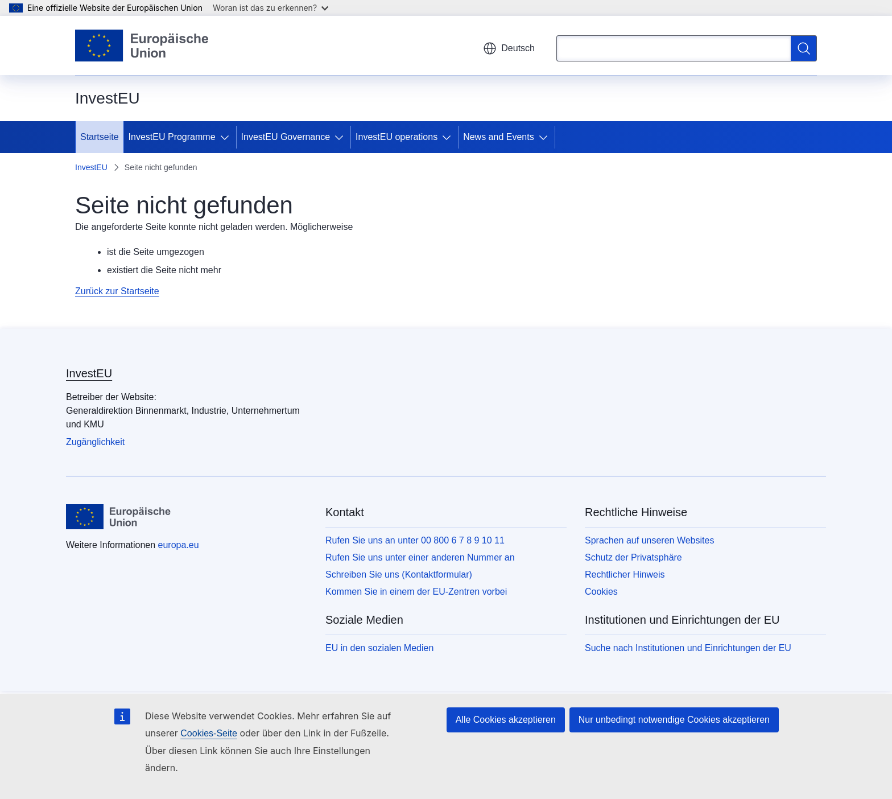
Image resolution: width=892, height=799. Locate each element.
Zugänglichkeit (95, 442)
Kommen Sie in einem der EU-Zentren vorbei (416, 591)
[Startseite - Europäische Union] (142, 45)
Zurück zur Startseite (117, 291)
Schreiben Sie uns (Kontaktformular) (398, 574)
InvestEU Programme (172, 137)
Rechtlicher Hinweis (625, 574)
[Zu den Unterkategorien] (227, 137)
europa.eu (178, 545)
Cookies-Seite (208, 733)
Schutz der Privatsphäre (633, 557)
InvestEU (91, 167)
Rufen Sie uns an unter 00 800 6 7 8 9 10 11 (415, 540)
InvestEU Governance (286, 137)
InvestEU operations (396, 137)
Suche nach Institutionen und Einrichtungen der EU (688, 648)
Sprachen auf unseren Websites (649, 540)
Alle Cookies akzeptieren (506, 719)
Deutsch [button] (509, 48)
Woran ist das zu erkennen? (270, 8)
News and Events (498, 137)
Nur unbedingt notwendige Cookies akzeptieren (674, 719)
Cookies (601, 591)
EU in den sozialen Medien (379, 648)
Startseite (99, 137)
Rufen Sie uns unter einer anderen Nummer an (420, 557)
